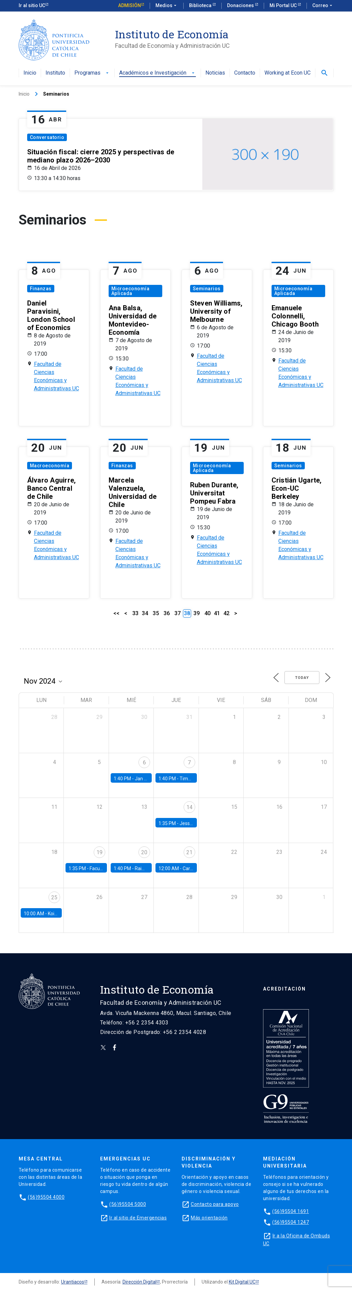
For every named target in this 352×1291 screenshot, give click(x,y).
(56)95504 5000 (127, 1204)
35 (156, 613)
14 (189, 807)
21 (189, 852)
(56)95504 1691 (290, 1211)
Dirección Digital (139, 1282)
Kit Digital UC (242, 1282)
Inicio (29, 73)
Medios (166, 6)
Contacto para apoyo (215, 1204)
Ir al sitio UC (32, 5)
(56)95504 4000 (46, 1197)
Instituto (55, 73)
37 (177, 613)
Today (302, 678)
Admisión (129, 5)
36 (167, 613)
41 (217, 613)
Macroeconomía (50, 465)
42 (226, 613)
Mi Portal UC (284, 5)
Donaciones (241, 5)
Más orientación (209, 1217)
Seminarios (207, 288)
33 (135, 613)
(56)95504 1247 (290, 1222)
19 (99, 852)
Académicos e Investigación (157, 73)
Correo (323, 6)
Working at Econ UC (287, 73)
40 (207, 613)
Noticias (215, 73)
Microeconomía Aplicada (130, 291)
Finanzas (41, 288)
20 (144, 852)
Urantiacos (72, 1282)
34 (145, 613)
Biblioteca (200, 5)
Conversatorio (47, 137)
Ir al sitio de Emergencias (138, 1217)
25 (54, 897)
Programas (92, 73)
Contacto (244, 73)
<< (116, 613)
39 (196, 613)
